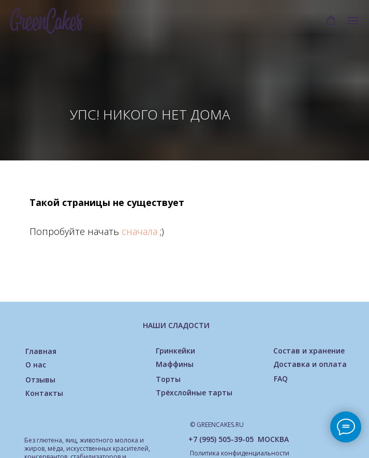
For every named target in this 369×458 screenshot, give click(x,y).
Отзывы (40, 380)
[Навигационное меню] (353, 20)
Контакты (44, 393)
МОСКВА (273, 439)
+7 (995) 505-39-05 (221, 439)
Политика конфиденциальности (239, 453)
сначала (141, 231)
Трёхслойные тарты (194, 392)
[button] (331, 20)
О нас (35, 365)
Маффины (175, 364)
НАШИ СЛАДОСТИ (176, 325)
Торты (168, 379)
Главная (40, 351)
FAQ (281, 378)
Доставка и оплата (310, 364)
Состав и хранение (309, 351)
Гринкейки (175, 351)
